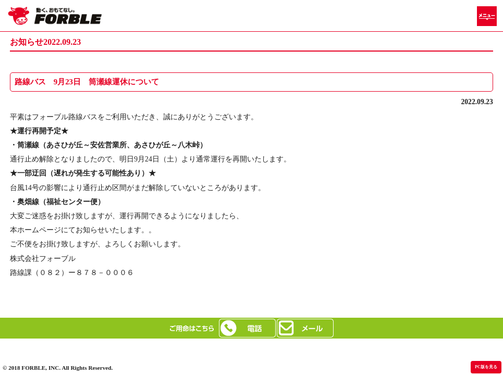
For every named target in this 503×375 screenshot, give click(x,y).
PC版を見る (486, 367)
